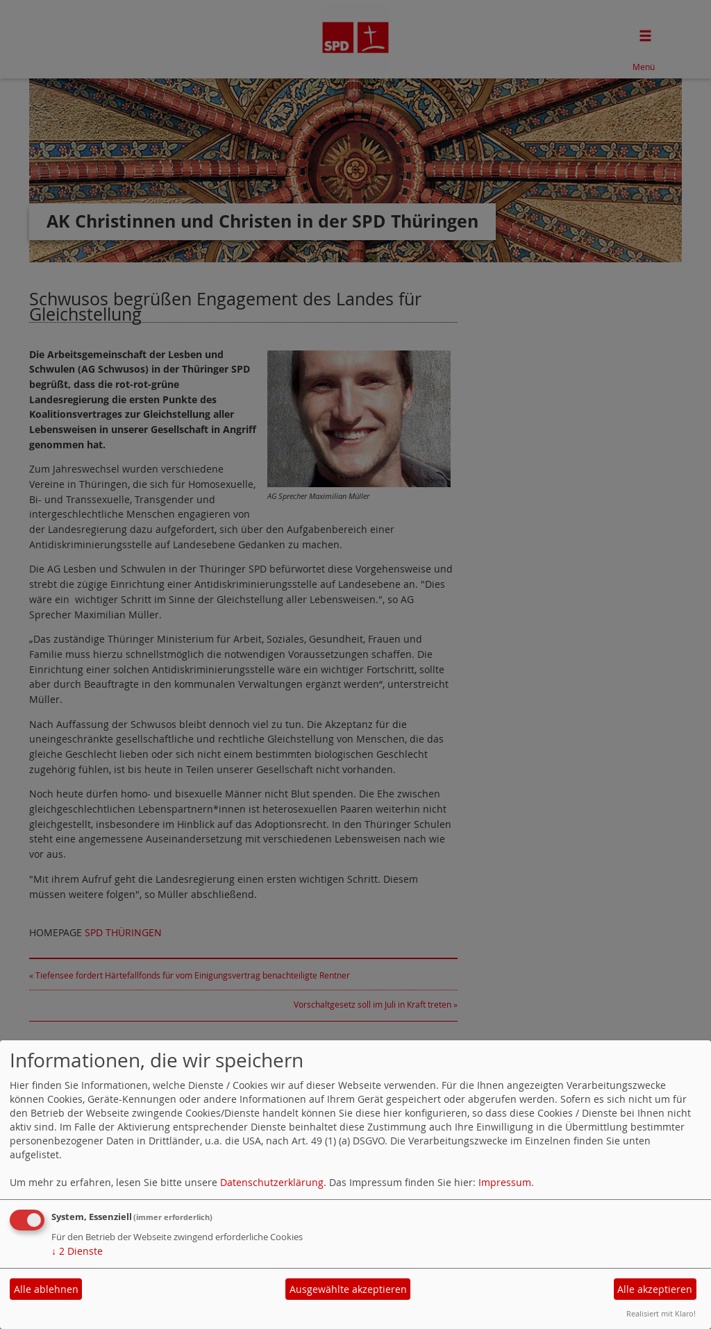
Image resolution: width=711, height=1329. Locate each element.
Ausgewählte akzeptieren (348, 1289)
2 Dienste (77, 1251)
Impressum (504, 1182)
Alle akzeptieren (654, 1289)
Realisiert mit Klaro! (661, 1313)
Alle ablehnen (46, 1289)
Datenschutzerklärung (272, 1182)
